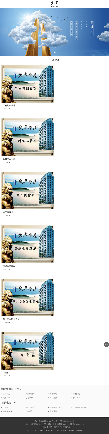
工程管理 (53, 394)
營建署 (29, 411)
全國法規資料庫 (79, 407)
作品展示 (30, 394)
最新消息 (76, 394)
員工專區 (76, 398)
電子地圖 (53, 411)
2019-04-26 (6, 109)
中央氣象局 (7, 411)
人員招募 (30, 398)
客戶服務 (53, 398)
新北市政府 (31, 407)
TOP (106, 344)
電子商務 (6, 398)
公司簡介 (6, 394)
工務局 (5, 407)
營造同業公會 (55, 407)
